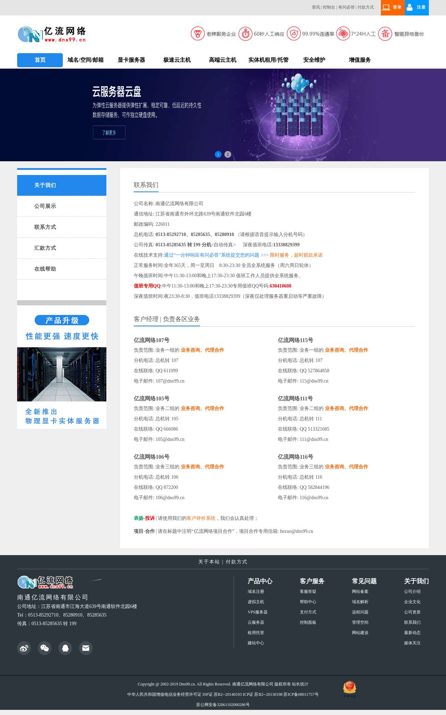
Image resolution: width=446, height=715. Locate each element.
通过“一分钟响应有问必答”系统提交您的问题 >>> (216, 255)
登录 (397, 7)
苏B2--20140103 (228, 694)
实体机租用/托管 (268, 60)
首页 (40, 60)
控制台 (329, 7)
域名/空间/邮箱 (86, 60)
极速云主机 (177, 60)
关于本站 (209, 561)
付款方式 (365, 7)
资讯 (316, 7)
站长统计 (300, 684)
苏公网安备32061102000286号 (223, 704)
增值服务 (360, 60)
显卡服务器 (131, 60)
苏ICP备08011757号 (300, 694)
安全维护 (314, 60)
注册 (421, 7)
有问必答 (346, 7)
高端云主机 (222, 60)
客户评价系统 (201, 518)
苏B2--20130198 (268, 694)
